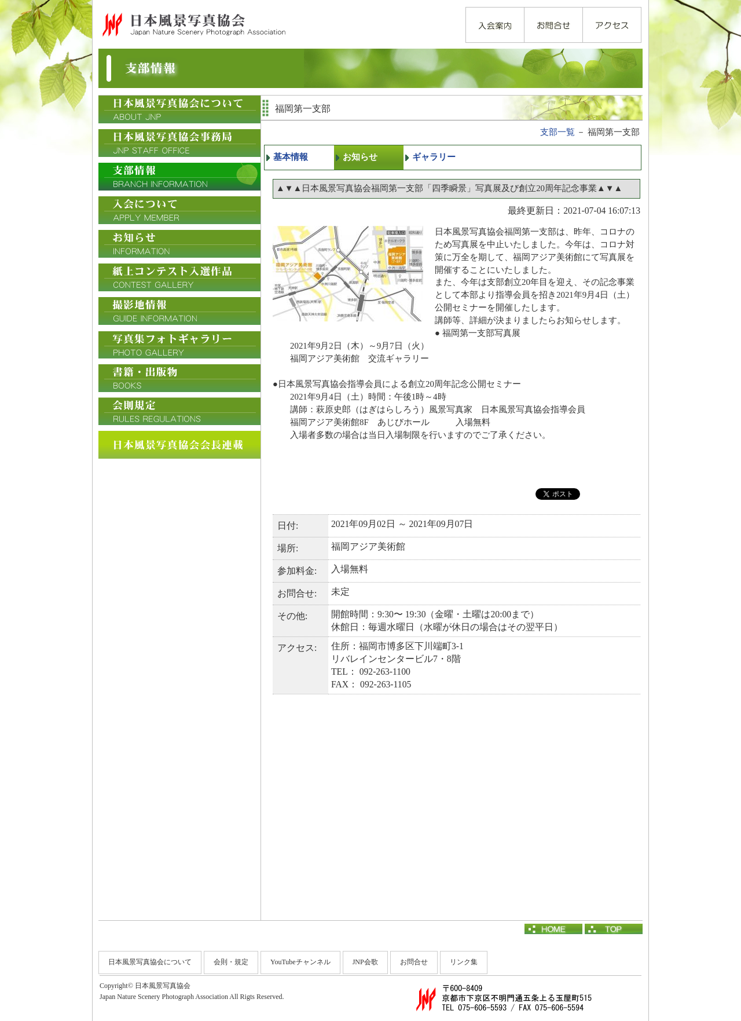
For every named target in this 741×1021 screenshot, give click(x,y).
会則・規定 (231, 962)
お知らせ (360, 157)
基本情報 (290, 157)
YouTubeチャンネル (300, 962)
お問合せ (414, 962)
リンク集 (464, 962)
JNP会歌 (365, 962)
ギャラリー (434, 157)
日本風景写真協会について (150, 962)
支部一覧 (557, 132)
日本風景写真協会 (193, 24)
